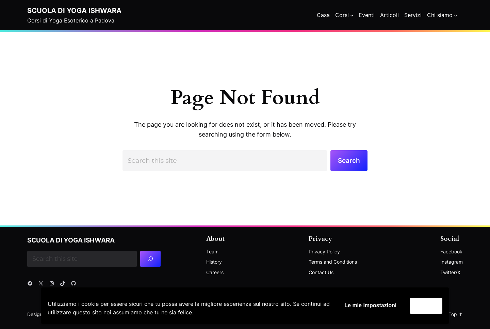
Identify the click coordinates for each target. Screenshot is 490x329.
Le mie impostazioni (370, 305)
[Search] (150, 259)
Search (349, 160)
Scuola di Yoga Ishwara (74, 10)
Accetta (426, 305)
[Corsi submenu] (352, 15)
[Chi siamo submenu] (455, 15)
